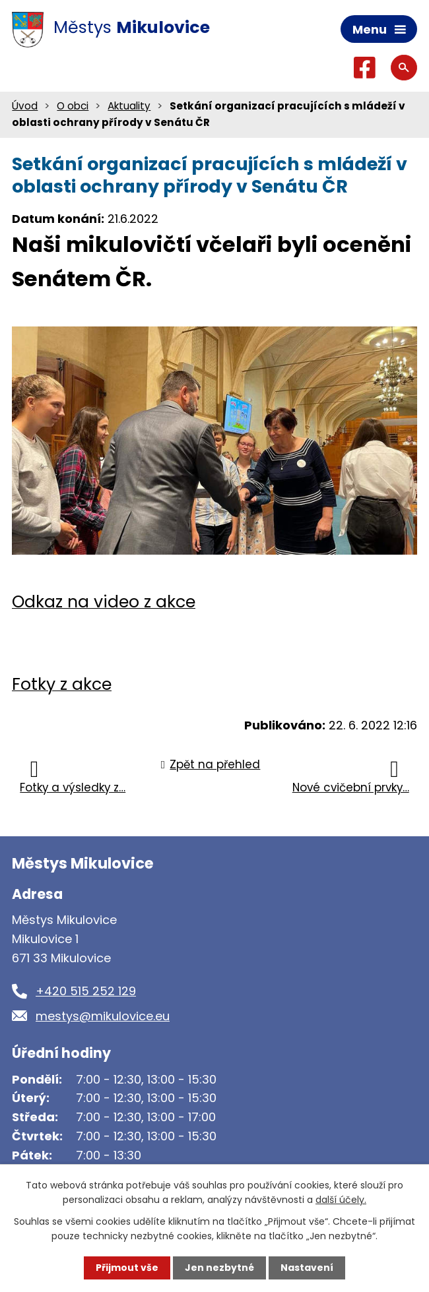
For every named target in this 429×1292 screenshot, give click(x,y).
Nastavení (306, 1267)
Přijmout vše (127, 1267)
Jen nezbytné (219, 1267)
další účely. (340, 1199)
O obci (72, 106)
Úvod (25, 106)
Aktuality (129, 106)
